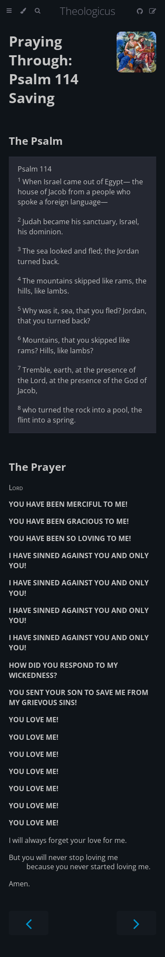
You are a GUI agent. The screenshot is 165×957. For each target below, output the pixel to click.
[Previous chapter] (28, 923)
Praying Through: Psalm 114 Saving (43, 69)
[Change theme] (23, 11)
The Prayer (37, 466)
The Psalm (36, 140)
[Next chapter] (136, 923)
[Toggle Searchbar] (37, 11)
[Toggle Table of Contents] (9, 11)
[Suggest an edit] (152, 11)
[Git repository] (141, 11)
